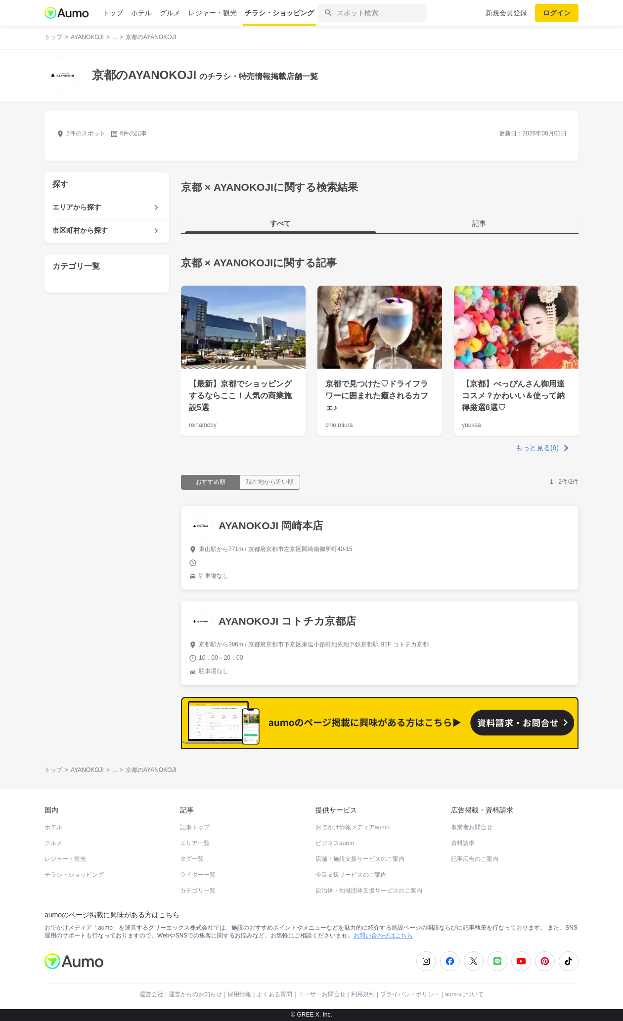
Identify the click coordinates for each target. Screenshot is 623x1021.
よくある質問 (274, 994)
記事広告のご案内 (474, 859)
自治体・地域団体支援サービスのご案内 (368, 890)
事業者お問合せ (471, 827)
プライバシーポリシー (410, 994)
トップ (112, 13)
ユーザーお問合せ (322, 994)
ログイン (557, 13)
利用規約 (363, 994)
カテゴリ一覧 (198, 890)
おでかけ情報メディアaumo (352, 827)
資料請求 (463, 843)
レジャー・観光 (212, 13)
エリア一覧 (195, 843)
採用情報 (239, 994)
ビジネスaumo (334, 843)
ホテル (141, 13)
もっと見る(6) (537, 448)
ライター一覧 (198, 875)
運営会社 (151, 994)
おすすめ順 (210, 481)
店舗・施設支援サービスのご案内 (359, 859)
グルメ (170, 13)
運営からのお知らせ (195, 994)
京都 (191, 262)
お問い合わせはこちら (383, 935)
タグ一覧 (192, 859)
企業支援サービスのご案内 (351, 875)
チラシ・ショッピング (279, 13)
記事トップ (195, 827)
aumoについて (464, 994)
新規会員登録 (506, 13)
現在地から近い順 (270, 481)
